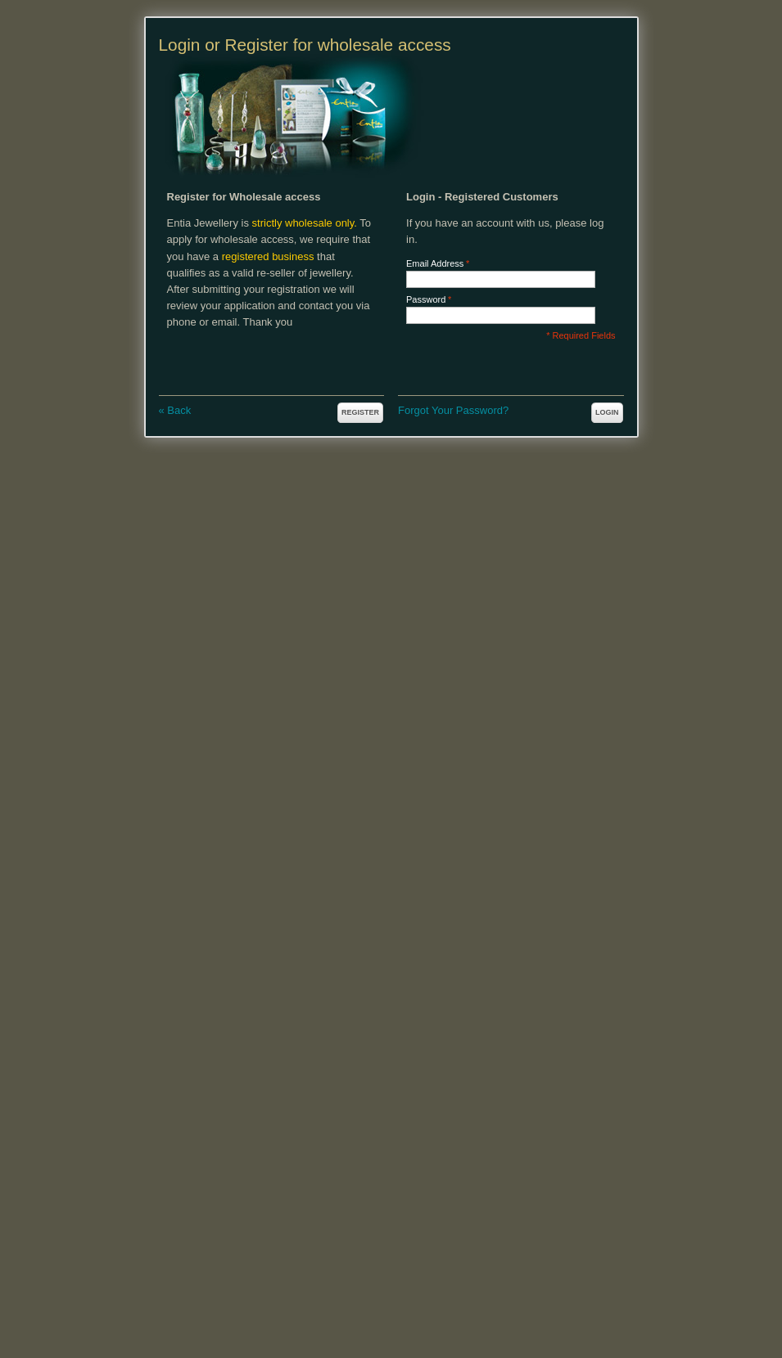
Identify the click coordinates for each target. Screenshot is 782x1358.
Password (425, 300)
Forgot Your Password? (453, 410)
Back (175, 410)
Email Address (434, 264)
